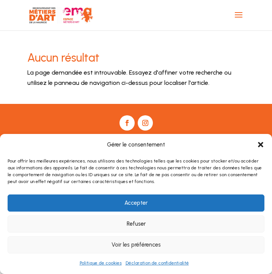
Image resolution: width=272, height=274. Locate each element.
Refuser (136, 223)
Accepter (136, 202)
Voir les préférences (136, 244)
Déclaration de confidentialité (157, 263)
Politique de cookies (101, 263)
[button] (260, 144)
